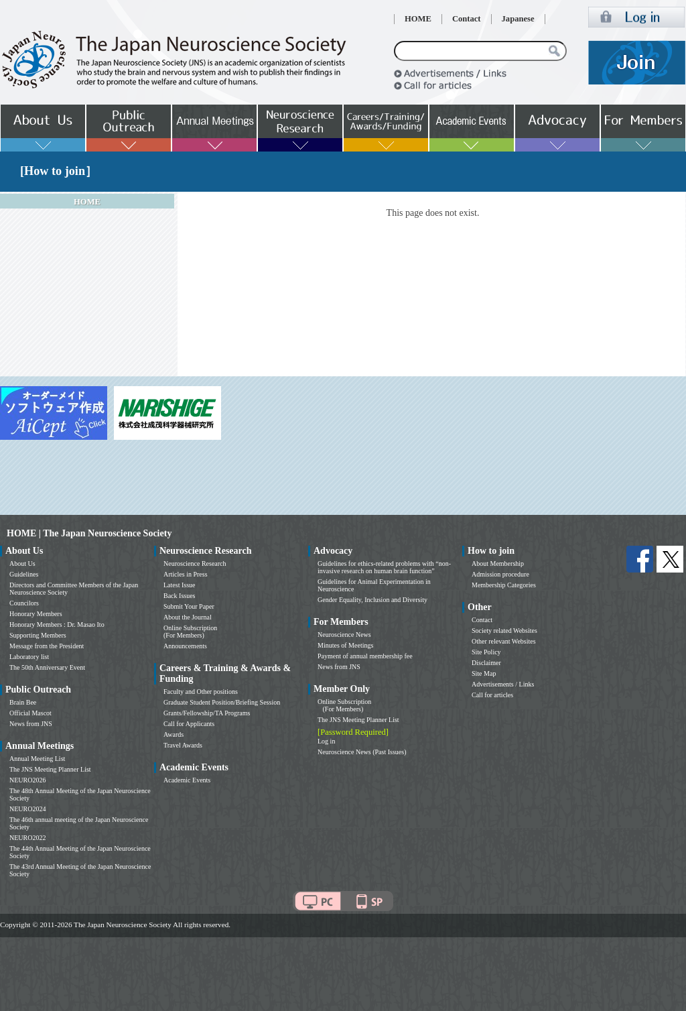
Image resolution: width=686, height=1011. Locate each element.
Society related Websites (504, 630)
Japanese (518, 18)
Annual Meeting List (37, 758)
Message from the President (46, 646)
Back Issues (179, 595)
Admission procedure (500, 574)
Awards (173, 734)
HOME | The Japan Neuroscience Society (89, 533)
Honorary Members (35, 613)
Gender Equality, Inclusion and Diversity (372, 599)
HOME (418, 18)
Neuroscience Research (194, 563)
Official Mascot (30, 713)
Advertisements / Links (503, 684)
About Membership (498, 563)
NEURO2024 (27, 809)
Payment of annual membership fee (365, 656)
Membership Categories (504, 585)
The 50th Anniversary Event (47, 667)
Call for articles (492, 695)
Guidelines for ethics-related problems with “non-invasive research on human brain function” (384, 567)
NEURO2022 (27, 837)
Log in (326, 741)
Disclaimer (486, 662)
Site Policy (486, 652)
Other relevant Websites (504, 641)
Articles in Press (185, 574)
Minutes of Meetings (345, 645)
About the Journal (187, 617)
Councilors (24, 603)
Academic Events (186, 780)
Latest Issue (179, 585)
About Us (22, 563)
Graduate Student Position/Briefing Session (221, 702)
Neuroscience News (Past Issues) (362, 752)
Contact (466, 18)
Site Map (484, 673)
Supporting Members (37, 635)
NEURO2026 (27, 780)
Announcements (185, 646)
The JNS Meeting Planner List (50, 769)
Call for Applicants (188, 723)
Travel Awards (182, 745)
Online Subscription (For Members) (190, 631)
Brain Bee (22, 702)
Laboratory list (29, 656)
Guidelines (23, 574)
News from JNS (30, 723)
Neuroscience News (344, 634)
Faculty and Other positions (200, 691)
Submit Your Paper (188, 606)
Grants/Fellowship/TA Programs (206, 713)
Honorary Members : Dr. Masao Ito (57, 624)
